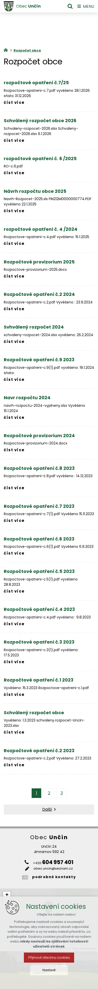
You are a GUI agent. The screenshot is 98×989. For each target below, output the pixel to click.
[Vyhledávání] (70, 6)
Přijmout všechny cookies (49, 973)
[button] (7, 895)
